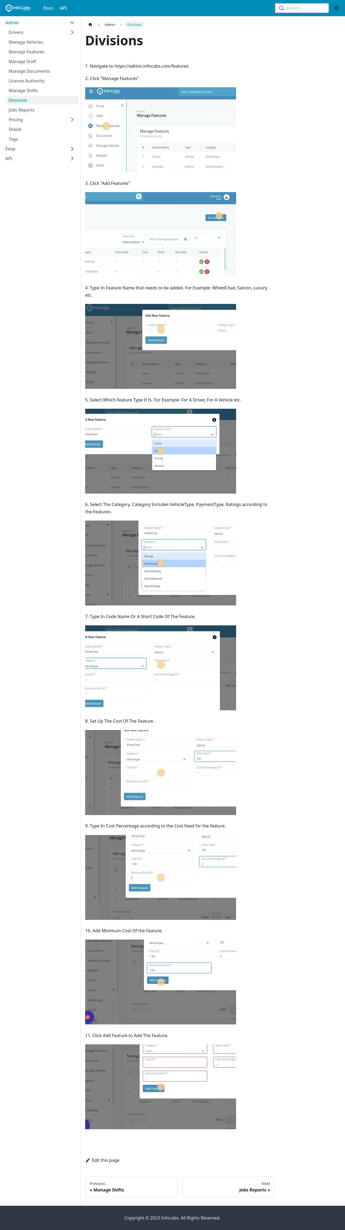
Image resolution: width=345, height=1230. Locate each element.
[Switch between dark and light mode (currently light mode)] (336, 8)
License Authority (26, 81)
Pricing (16, 120)
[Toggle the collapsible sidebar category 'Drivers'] (72, 32)
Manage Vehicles (26, 42)
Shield (15, 129)
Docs (48, 8)
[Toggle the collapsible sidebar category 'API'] (72, 158)
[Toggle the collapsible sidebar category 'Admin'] (72, 22)
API (63, 8)
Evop (10, 149)
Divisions (18, 100)
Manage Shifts (23, 90)
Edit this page (102, 1160)
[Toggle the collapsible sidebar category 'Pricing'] (72, 119)
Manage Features (26, 52)
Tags (13, 139)
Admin (12, 23)
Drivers (16, 32)
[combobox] (302, 8)
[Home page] (90, 24)
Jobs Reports (21, 110)
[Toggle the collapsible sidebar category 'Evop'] (72, 148)
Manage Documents (29, 71)
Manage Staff (22, 61)
